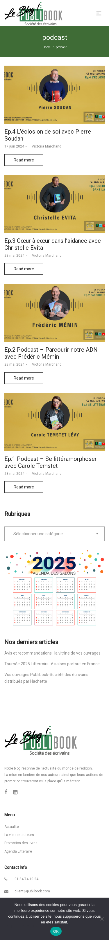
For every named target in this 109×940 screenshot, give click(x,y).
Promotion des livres (20, 843)
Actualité (11, 827)
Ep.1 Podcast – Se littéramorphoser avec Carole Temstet (50, 462)
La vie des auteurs (19, 835)
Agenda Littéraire (18, 851)
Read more (24, 160)
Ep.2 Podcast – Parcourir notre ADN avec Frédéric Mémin (51, 353)
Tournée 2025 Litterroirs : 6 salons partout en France (52, 664)
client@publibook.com (32, 891)
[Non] (102, 919)
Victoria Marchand (44, 146)
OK (56, 931)
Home (47, 47)
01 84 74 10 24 (26, 879)
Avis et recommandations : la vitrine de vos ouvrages (52, 653)
